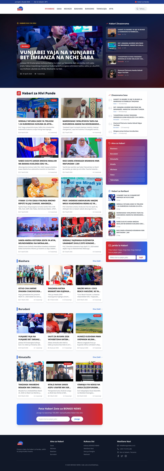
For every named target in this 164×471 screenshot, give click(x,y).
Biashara (53, 451)
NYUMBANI (49, 9)
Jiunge (77, 419)
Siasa (52, 446)
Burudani (53, 454)
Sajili (141, 257)
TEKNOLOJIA (102, 9)
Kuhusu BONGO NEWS (91, 446)
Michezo (53, 448)
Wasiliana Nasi (89, 448)
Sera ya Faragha (89, 451)
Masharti (87, 454)
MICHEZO (68, 9)
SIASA (59, 9)
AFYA (111, 9)
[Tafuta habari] (141, 9)
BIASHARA (78, 9)
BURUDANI (89, 9)
